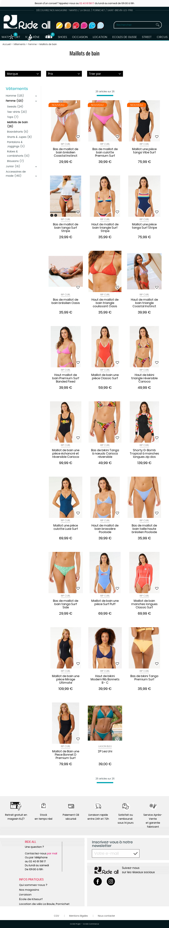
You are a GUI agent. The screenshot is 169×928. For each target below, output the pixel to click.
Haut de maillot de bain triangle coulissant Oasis (104, 303)
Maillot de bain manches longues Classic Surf (144, 604)
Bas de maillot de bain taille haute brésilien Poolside (144, 529)
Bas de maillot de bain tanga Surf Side (65, 604)
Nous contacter (106, 916)
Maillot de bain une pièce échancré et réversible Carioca (65, 453)
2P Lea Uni (105, 751)
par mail (52, 853)
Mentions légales (78, 916)
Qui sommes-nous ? (33, 885)
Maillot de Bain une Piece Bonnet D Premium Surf (65, 755)
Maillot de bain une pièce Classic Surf (105, 376)
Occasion (80, 37)
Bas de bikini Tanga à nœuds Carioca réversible (105, 453)
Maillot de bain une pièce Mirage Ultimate (65, 679)
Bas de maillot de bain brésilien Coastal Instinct (65, 152)
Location (100, 37)
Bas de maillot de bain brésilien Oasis (65, 301)
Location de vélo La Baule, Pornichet (44, 904)
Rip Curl (65, 144)
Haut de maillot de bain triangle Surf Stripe (104, 228)
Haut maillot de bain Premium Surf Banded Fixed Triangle (65, 378)
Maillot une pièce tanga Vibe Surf (144, 150)
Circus (163, 37)
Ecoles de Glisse (125, 37)
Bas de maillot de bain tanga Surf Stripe (65, 228)
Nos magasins (29, 890)
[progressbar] (105, 95)
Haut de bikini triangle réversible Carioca (144, 378)
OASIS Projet (75, 924)
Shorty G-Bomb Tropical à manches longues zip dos (144, 453)
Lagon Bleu (105, 746)
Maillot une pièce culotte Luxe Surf (65, 527)
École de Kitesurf (31, 899)
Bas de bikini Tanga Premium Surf (144, 677)
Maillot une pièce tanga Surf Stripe (144, 226)
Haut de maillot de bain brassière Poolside (104, 529)
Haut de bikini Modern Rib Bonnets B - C (105, 679)
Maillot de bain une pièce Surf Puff (105, 602)
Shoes (62, 37)
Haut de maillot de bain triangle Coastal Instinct (144, 303)
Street (147, 37)
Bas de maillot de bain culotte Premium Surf (105, 152)
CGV (56, 916)
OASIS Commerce (91, 924)
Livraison (25, 894)
